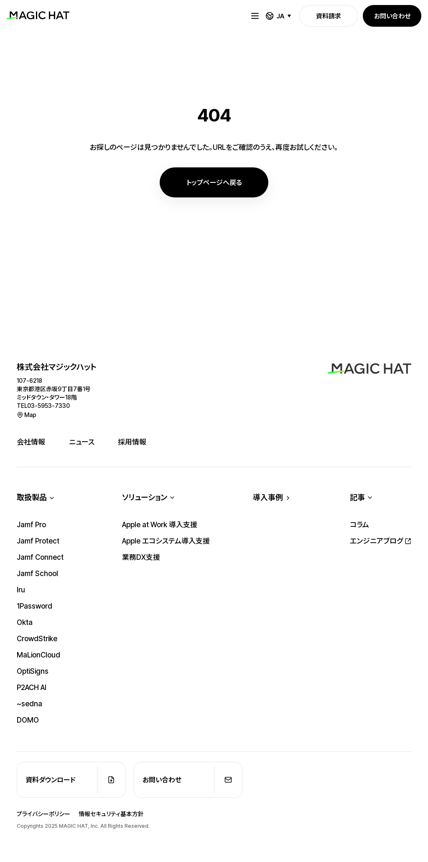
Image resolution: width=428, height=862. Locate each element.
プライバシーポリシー (43, 814)
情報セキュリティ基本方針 (111, 814)
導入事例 (268, 498)
